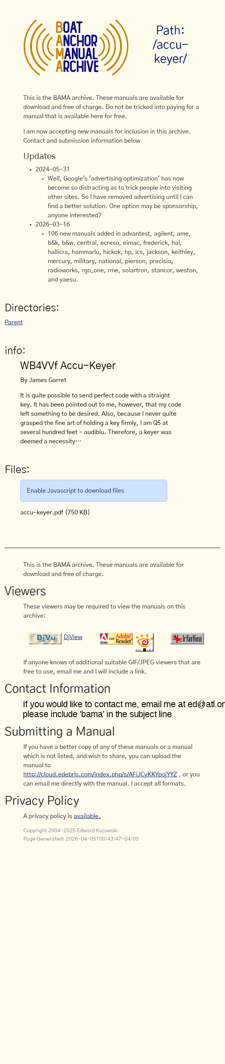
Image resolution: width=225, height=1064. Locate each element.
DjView (73, 637)
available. (87, 816)
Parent (14, 322)
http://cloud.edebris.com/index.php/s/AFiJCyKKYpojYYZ (100, 774)
